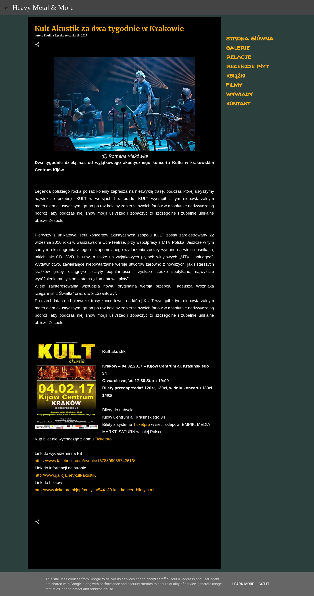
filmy (234, 84)
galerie (238, 47)
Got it (263, 584)
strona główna (249, 37)
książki (235, 75)
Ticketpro (141, 424)
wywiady (239, 93)
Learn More (243, 584)
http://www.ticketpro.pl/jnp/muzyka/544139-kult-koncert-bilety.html (94, 489)
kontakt (238, 102)
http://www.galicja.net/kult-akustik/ (65, 475)
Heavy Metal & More (42, 7)
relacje (238, 56)
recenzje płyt (247, 65)
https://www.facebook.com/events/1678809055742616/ (85, 460)
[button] (37, 45)
